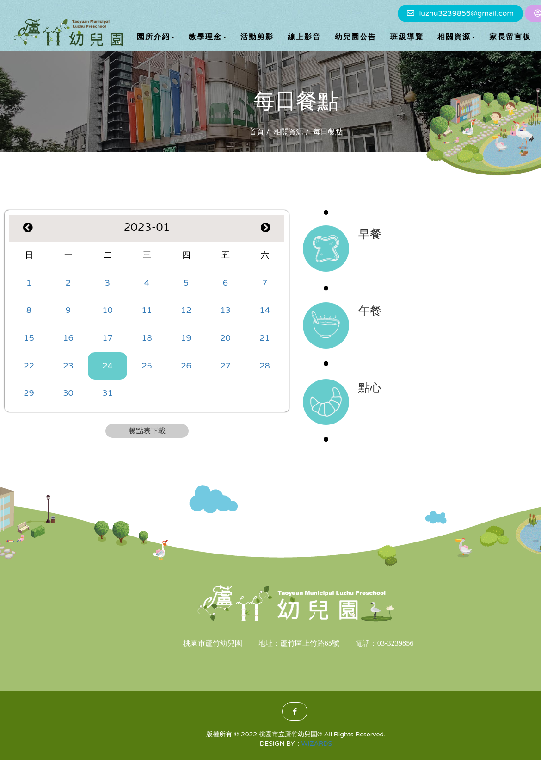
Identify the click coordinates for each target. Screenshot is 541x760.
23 (68, 366)
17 (107, 338)
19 (186, 338)
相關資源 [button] (456, 37)
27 (225, 366)
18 (146, 338)
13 (225, 310)
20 (225, 338)
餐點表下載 (147, 431)
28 (264, 366)
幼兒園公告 (355, 37)
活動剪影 (257, 37)
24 (107, 366)
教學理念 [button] (208, 37)
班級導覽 (407, 37)
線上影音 (304, 37)
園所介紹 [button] (156, 37)
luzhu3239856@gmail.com (466, 13)
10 (107, 310)
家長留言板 (510, 37)
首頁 (256, 132)
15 (29, 338)
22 (29, 366)
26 (186, 366)
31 (107, 393)
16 (68, 338)
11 (146, 310)
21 (264, 338)
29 (29, 393)
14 (264, 310)
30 (68, 393)
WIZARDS (316, 744)
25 (146, 366)
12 (186, 310)
